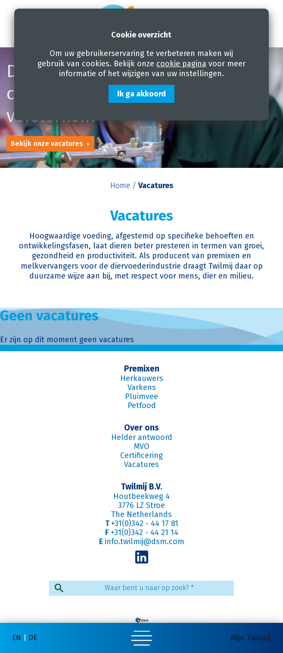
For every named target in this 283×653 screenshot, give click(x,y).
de (32, 637)
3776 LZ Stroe (141, 505)
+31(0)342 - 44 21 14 (144, 532)
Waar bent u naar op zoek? (149, 588)
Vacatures (141, 464)
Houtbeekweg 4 (141, 496)
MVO (141, 446)
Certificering (141, 455)
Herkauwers (141, 378)
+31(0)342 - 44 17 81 (144, 523)
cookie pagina (181, 63)
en (16, 637)
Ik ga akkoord (141, 94)
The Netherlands (141, 514)
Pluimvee (141, 396)
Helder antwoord (141, 437)
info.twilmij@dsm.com (144, 541)
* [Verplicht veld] (192, 588)
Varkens (142, 387)
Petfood (142, 405)
